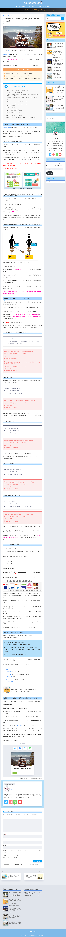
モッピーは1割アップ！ (11, 107)
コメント (5, 818)
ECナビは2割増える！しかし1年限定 (14, 110)
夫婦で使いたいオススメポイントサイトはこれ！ (16, 101)
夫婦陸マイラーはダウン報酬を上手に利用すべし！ (17, 90)
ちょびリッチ (9, 681)
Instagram (10, 804)
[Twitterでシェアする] (15, 748)
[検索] (62, 18)
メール (5, 840)
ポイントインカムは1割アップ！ (13, 109)
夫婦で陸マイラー (7, 127)
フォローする (16, 771)
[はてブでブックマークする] (25, 748)
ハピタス (8, 671)
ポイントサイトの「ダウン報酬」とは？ (15, 92)
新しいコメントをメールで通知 (11, 855)
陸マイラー (9, 50)
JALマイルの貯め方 (31, 6)
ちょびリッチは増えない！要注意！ (14, 112)
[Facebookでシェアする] (20, 748)
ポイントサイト (6, 54)
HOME (33, 932)
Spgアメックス (19, 725)
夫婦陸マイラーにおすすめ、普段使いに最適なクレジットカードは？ (21, 117)
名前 (4, 834)
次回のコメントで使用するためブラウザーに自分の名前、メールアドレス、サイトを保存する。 (22, 851)
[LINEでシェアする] (30, 748)
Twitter (6, 804)
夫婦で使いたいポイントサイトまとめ (14, 115)
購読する (50, 173)
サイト (4, 845)
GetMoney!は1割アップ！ (12, 105)
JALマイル (24, 54)
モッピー (8, 674)
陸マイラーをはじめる (31, 778)
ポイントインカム (10, 679)
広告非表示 (39, 778)
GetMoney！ (9, 676)
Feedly (15, 804)
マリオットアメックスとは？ (43, 6)
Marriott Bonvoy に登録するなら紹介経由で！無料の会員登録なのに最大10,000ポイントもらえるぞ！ (33, 10)
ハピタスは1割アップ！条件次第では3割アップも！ (17, 104)
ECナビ (8, 669)
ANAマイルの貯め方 (20, 6)
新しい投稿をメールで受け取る (11, 858)
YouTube (20, 804)
